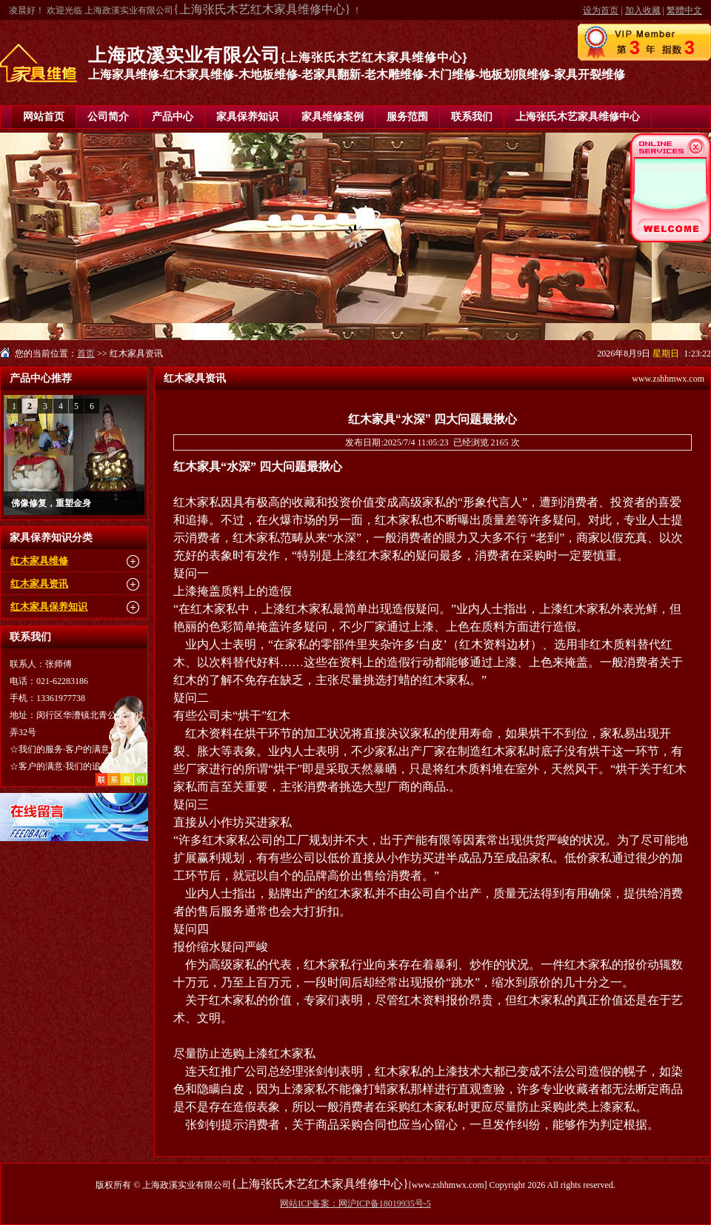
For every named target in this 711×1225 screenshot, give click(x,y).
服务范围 (407, 116)
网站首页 (43, 116)
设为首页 (600, 10)
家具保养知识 (247, 116)
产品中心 (172, 116)
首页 (86, 353)
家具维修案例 (332, 116)
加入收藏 (643, 10)
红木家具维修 (39, 560)
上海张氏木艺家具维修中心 (577, 116)
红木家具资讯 (39, 583)
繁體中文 (684, 10)
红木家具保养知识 (48, 606)
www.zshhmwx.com (668, 379)
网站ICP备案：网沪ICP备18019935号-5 (355, 1203)
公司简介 (108, 116)
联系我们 (472, 116)
